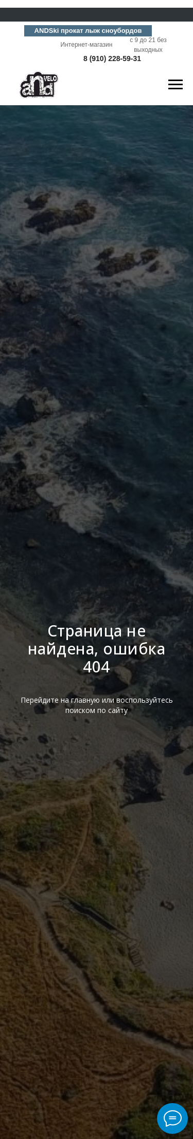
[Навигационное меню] (175, 85)
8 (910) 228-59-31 (112, 58)
